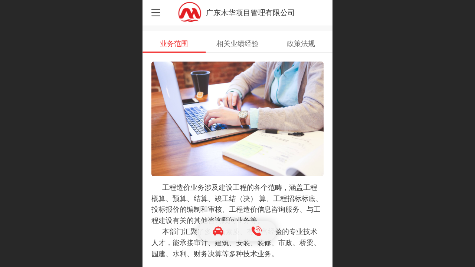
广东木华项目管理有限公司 (250, 12)
